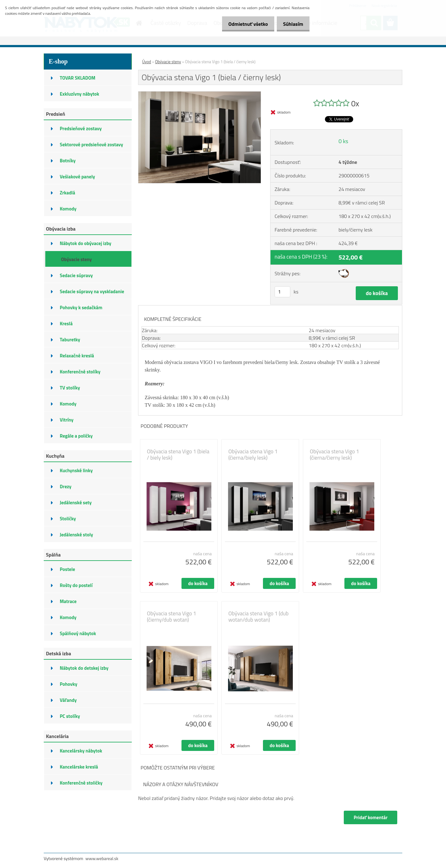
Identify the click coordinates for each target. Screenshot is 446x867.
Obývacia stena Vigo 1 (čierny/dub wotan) (171, 616)
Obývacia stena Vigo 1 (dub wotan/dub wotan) (258, 616)
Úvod (146, 62)
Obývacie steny (168, 62)
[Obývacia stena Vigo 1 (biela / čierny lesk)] (199, 94)
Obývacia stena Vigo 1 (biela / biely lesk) (178, 454)
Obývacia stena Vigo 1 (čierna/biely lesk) (253, 454)
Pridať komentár (369, 817)
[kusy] (282, 291)
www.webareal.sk (102, 858)
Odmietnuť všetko (243, 24)
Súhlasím (292, 24)
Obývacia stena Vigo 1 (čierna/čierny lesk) (334, 454)
